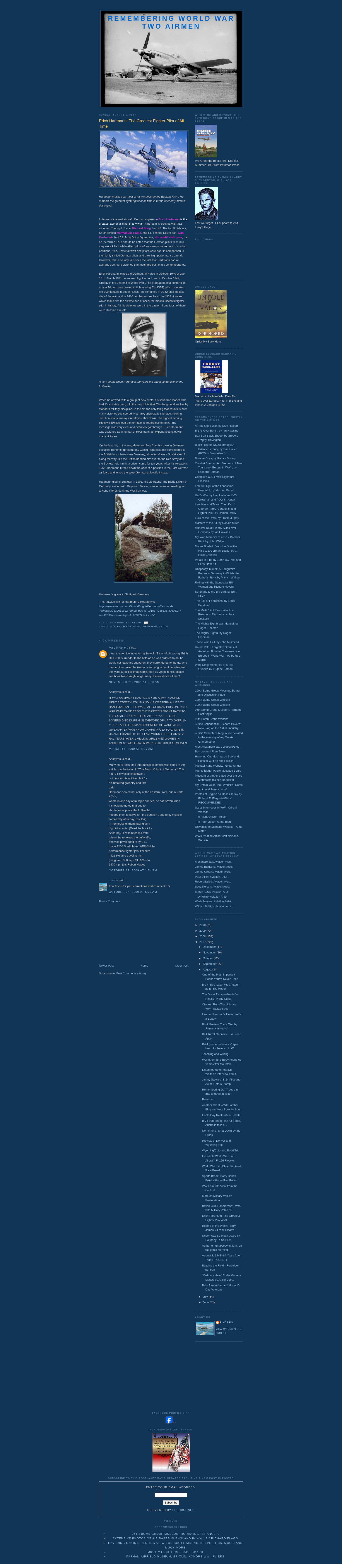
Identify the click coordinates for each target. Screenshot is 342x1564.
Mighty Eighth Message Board (175, 1552)
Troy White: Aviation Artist (211, 896)
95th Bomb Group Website (211, 719)
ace (112, 626)
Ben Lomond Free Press (210, 751)
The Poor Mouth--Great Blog (213, 821)
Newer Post (106, 965)
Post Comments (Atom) (131, 973)
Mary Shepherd (118, 647)
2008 (203, 936)
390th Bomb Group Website (212, 704)
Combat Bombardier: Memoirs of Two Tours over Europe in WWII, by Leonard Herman (218, 467)
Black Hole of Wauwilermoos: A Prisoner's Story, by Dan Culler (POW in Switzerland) (216, 449)
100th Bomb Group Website (212, 699)
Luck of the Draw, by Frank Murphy (217, 518)
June (206, 1302)
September (210, 963)
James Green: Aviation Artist (213, 871)
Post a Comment (109, 901)
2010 (203, 925)
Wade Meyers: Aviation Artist (213, 901)
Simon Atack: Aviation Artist (212, 891)
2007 (203, 942)
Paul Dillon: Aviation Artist (211, 876)
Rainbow (207, 1099)
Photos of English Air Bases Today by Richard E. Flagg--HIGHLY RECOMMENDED (218, 798)
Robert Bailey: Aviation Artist (213, 881)
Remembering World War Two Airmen (171, 22)
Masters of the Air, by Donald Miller (217, 523)
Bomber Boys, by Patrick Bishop (215, 458)
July (206, 1296)
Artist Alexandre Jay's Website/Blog (217, 746)
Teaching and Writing (215, 1054)
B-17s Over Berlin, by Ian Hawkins (216, 430)
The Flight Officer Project (210, 816)
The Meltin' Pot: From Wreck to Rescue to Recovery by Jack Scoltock (214, 614)
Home (144, 965)
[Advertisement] (131, 933)
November (210, 952)
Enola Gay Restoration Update (221, 1115)
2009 (203, 930)
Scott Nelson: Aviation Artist (212, 886)
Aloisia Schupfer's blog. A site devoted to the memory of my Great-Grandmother (219, 737)
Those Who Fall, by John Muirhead (217, 642)
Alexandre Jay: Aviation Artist (213, 861)
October (208, 958)
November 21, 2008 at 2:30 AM (134, 682)
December (210, 946)
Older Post (181, 965)
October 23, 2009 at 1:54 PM (133, 870)
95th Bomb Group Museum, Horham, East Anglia (175, 1533)
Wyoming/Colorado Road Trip (220, 1150)
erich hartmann (128, 626)
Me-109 (163, 626)
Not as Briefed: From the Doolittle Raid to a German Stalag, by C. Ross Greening (216, 550)
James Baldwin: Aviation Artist (214, 866)
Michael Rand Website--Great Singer (218, 765)
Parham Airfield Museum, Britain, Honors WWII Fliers (175, 1556)
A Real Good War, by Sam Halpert (216, 425)
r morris (113, 880)
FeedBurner (183, 1510)
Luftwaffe (149, 626)
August (207, 969)
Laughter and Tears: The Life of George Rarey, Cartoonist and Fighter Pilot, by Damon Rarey (215, 508)
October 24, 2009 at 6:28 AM (133, 891)
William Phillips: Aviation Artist (214, 906)
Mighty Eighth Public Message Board (218, 770)
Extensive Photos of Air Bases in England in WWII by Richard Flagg (175, 1538)
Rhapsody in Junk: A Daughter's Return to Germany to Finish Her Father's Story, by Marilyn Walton (217, 573)
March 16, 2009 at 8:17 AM (131, 748)
